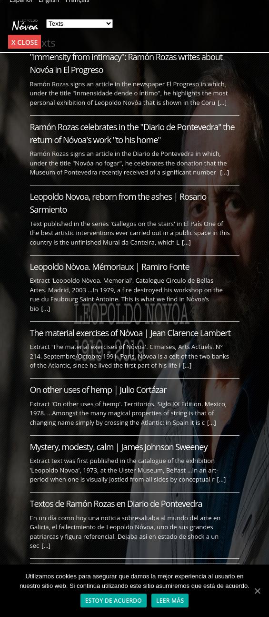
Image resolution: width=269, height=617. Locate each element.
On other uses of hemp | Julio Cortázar (98, 389)
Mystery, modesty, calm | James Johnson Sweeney (119, 446)
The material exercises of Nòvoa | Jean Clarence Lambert (130, 333)
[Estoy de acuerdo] (257, 591)
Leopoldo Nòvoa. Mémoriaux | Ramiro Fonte (109, 266)
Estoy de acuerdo (113, 600)
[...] (222, 102)
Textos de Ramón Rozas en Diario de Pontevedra (116, 503)
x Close (24, 42)
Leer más (170, 600)
